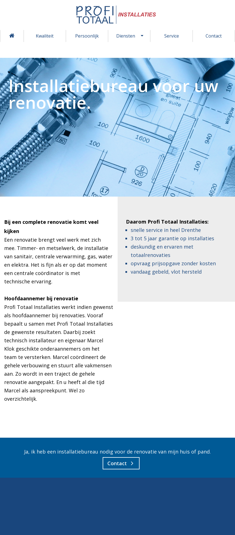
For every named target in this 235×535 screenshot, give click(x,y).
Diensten (125, 36)
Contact (214, 36)
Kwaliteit (45, 36)
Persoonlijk (87, 36)
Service (171, 36)
